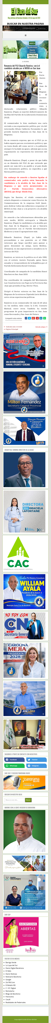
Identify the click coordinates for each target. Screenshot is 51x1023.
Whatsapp (11, 766)
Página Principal (12, 329)
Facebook (11, 760)
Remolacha (10, 991)
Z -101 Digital (11, 988)
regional (26, 61)
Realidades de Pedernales (16, 1002)
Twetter (32, 760)
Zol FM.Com (10, 982)
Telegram (33, 766)
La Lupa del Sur (12, 965)
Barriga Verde (11, 962)
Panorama (10, 997)
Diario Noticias (11, 974)
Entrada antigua (40, 327)
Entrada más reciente (14, 327)
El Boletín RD (10, 985)
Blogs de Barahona (13, 994)
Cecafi (8, 999)
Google (8, 979)
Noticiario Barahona (13, 977)
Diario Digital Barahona (15, 968)
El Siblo (8, 971)
